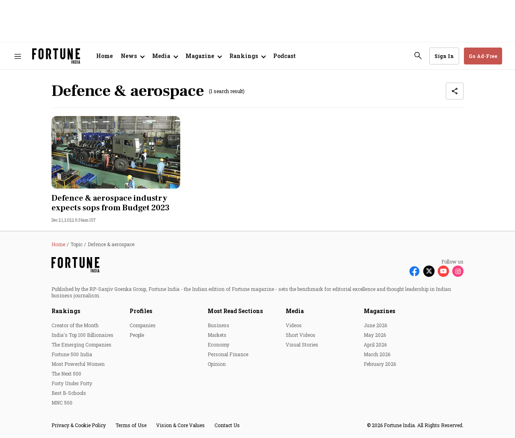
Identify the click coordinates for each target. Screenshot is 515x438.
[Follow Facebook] (414, 271)
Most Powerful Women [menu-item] (78, 364)
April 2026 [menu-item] (375, 344)
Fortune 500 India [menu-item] (72, 354)
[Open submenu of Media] (164, 56)
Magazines (379, 311)
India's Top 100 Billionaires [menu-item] (82, 335)
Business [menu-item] (218, 325)
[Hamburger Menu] (18, 56)
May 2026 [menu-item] (375, 335)
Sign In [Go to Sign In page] (444, 56)
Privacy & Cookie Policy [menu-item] (79, 425)
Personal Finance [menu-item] (228, 354)
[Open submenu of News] (132, 56)
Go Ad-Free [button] (483, 56)
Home (104, 56)
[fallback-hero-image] (116, 152)
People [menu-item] (137, 335)
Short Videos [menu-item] (300, 335)
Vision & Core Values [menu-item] (180, 425)
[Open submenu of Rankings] (247, 56)
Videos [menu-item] (294, 325)
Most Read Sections (235, 311)
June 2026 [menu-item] (375, 325)
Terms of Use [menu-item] (130, 425)
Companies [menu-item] (143, 325)
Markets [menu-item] (217, 335)
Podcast (284, 56)
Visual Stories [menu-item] (302, 344)
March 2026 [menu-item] (377, 354)
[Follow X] (429, 271)
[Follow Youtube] (443, 271)
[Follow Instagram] (458, 271)
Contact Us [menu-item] (227, 425)
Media (295, 311)
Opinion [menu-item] (217, 364)
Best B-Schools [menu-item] (69, 393)
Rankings (66, 311)
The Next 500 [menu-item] (66, 373)
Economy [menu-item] (218, 344)
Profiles (141, 311)
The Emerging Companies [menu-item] (81, 344)
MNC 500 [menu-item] (62, 402)
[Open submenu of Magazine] (203, 56)
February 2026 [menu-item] (380, 364)
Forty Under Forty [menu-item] (72, 383)
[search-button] (418, 55)
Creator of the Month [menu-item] (75, 325)
